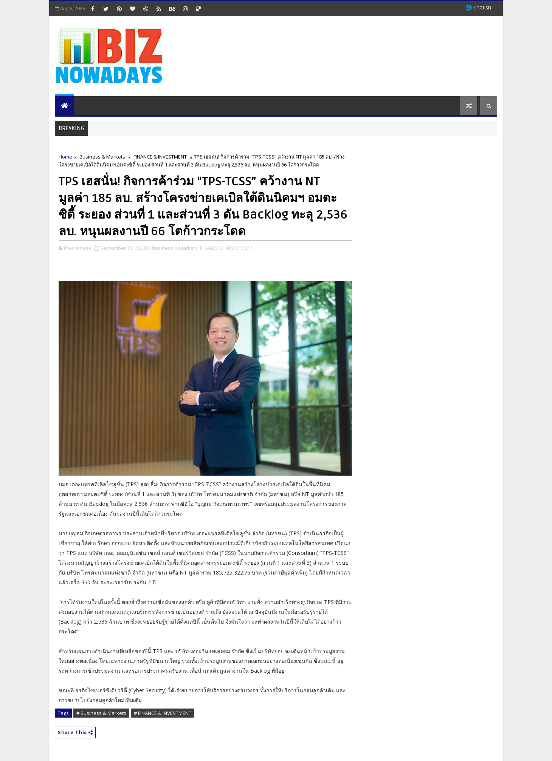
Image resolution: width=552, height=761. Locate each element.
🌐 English (478, 8)
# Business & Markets (101, 713)
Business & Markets (102, 156)
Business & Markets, (175, 248)
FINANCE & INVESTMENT (160, 156)
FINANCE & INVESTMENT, (227, 248)
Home (65, 156)
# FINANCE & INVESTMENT (162, 713)
